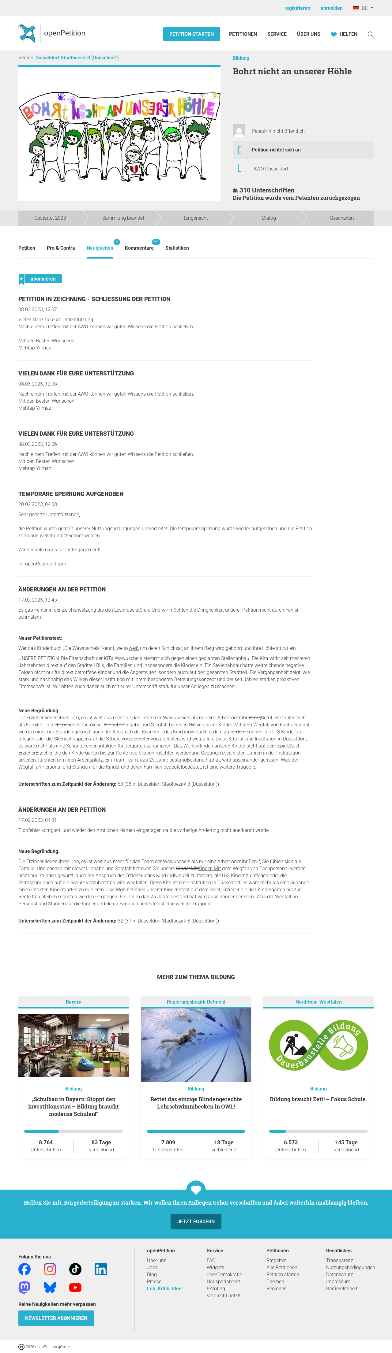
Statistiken (177, 248)
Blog (152, 1274)
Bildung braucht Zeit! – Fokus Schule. (318, 1099)
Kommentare (139, 245)
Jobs (152, 1267)
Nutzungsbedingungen (350, 1267)
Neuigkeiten (100, 245)
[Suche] (371, 34)
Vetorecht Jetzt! (223, 1296)
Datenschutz (339, 1274)
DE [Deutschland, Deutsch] (360, 8)
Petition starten (191, 34)
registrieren (297, 8)
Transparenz (339, 1260)
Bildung (241, 58)
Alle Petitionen (281, 1267)
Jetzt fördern (196, 1221)
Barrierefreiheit (341, 1289)
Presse (154, 1281)
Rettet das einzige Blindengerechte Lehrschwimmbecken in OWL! (196, 1102)
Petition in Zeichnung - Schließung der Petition (94, 299)
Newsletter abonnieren (56, 1318)
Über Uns (308, 34)
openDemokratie (224, 1274)
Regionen (276, 1289)
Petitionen (243, 34)
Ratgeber (276, 1260)
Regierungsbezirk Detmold (196, 1002)
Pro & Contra (61, 248)
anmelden (332, 8)
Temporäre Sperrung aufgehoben (70, 494)
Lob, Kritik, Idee (164, 1289)
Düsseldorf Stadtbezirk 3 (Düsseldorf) (77, 58)
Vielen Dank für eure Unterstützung (76, 373)
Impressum (338, 1281)
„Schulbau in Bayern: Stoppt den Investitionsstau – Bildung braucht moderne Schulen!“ (73, 1106)
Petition (26, 248)
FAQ (211, 1260)
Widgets (215, 1267)
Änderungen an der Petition (62, 589)
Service (277, 34)
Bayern (73, 1002)
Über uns (156, 1260)
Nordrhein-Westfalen (319, 1002)
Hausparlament (223, 1281)
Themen (275, 1281)
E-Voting (216, 1289)
